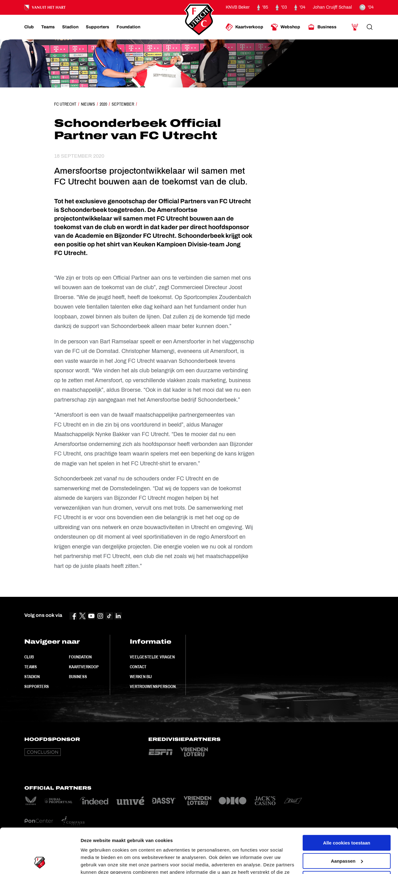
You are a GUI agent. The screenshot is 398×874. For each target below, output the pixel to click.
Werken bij (141, 676)
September (123, 104)
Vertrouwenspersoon (153, 686)
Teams (30, 667)
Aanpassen (347, 818)
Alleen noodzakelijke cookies (347, 837)
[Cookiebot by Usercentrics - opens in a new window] (40, 862)
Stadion (32, 676)
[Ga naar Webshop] (285, 27)
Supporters (36, 686)
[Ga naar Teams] (48, 27)
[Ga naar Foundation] (128, 27)
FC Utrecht (65, 104)
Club (29, 657)
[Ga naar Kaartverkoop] (244, 27)
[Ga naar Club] (29, 27)
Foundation (80, 657)
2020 (103, 104)
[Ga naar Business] (322, 27)
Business (78, 676)
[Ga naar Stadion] (70, 27)
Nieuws (88, 104)
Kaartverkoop (84, 667)
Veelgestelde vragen (152, 657)
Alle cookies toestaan (346, 800)
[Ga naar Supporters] (97, 27)
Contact (138, 667)
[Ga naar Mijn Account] (355, 27)
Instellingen (94, 861)
